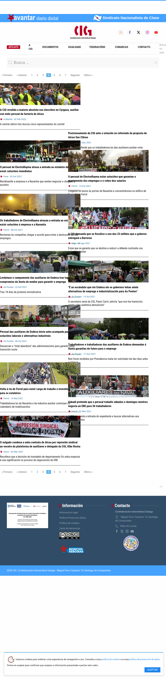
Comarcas (121, 47)
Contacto (144, 47)
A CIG (31, 47)
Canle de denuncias (69, 528)
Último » (88, 75)
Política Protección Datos (72, 517)
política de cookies (110, 659)
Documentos (50, 47)
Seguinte (75, 75)
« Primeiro (7, 75)
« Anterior (22, 75)
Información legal (68, 512)
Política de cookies (69, 523)
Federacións (97, 47)
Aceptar (152, 669)
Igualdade (74, 47)
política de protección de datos (144, 659)
